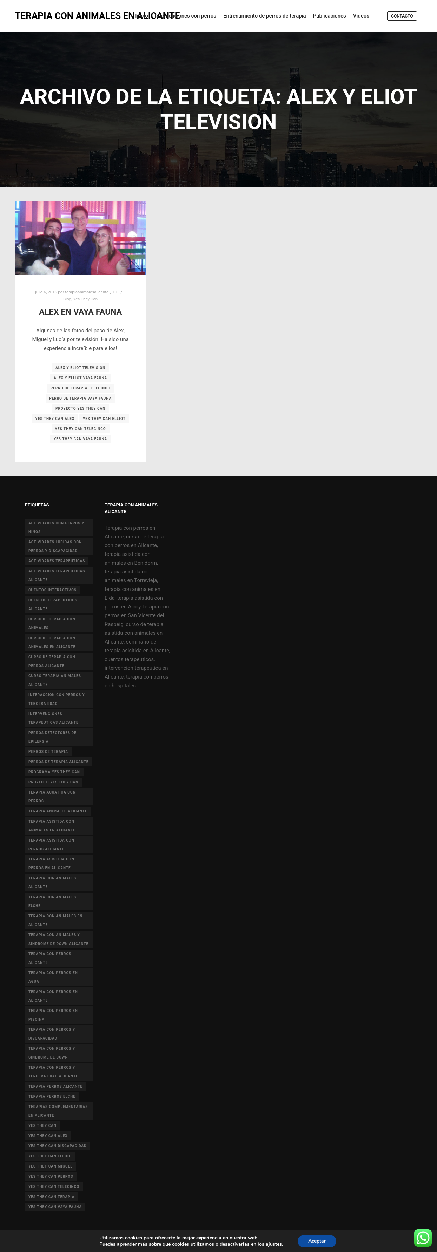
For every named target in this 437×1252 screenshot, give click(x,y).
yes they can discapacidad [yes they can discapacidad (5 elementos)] (57, 1146)
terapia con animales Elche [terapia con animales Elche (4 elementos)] (52, 901)
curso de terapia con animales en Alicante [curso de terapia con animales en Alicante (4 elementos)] (51, 642)
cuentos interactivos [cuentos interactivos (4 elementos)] (52, 590)
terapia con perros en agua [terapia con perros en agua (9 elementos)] (53, 977)
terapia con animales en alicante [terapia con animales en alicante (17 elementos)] (55, 920)
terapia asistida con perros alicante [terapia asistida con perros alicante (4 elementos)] (51, 844)
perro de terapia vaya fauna (80, 398)
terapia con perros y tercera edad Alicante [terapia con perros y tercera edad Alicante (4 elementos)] (53, 1072)
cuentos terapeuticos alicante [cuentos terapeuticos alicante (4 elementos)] (52, 604)
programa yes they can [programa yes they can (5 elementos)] (54, 772)
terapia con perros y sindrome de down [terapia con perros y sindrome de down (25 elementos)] (51, 1053)
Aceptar (321, 1241)
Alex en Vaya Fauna (80, 312)
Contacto (402, 16)
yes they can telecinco (80, 429)
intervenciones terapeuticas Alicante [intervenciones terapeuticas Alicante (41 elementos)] (53, 718)
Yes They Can (85, 299)
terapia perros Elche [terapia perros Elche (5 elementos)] (51, 1096)
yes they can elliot (104, 419)
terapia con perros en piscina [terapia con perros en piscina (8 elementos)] (53, 1015)
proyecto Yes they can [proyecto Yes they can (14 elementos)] (53, 782)
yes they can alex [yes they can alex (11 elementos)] (48, 1136)
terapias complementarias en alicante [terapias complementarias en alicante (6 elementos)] (58, 1111)
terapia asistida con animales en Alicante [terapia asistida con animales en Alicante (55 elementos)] (51, 825)
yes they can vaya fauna (80, 439)
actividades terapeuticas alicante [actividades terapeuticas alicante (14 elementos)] (56, 575)
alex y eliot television (80, 368)
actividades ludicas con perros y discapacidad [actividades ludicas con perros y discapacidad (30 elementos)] (55, 546)
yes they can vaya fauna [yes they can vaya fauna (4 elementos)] (55, 1207)
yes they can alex (55, 419)
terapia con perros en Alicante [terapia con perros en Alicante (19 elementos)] (53, 996)
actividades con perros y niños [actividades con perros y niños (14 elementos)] (56, 527)
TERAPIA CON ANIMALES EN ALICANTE (50, 16)
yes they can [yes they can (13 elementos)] (42, 1126)
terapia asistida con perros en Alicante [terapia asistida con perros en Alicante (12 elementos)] (51, 863)
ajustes (277, 1244)
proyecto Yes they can (80, 408)
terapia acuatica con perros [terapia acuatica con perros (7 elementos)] (52, 796)
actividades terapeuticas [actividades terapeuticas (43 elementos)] (56, 561)
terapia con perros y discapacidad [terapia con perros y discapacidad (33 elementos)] (51, 1034)
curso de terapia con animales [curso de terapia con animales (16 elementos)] (51, 623)
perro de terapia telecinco (81, 388)
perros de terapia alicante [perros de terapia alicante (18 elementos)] (58, 762)
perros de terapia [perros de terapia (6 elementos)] (48, 752)
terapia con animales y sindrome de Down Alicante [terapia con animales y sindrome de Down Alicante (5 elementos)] (58, 939)
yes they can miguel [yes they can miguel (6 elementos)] (50, 1166)
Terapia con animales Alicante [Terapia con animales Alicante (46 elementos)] (52, 882)
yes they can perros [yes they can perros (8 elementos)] (50, 1176)
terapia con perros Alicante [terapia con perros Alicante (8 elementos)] (50, 958)
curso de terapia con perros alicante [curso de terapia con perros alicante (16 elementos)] (51, 661)
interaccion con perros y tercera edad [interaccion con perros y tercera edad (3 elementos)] (56, 699)
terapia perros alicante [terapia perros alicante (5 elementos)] (55, 1086)
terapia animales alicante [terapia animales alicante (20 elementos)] (57, 811)
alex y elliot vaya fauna (80, 378)
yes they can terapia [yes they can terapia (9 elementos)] (51, 1197)
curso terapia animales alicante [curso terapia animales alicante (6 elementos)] (54, 680)
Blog (67, 299)
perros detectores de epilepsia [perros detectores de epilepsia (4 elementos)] (52, 737)
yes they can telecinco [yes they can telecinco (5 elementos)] (53, 1187)
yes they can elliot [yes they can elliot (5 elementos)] (49, 1156)
